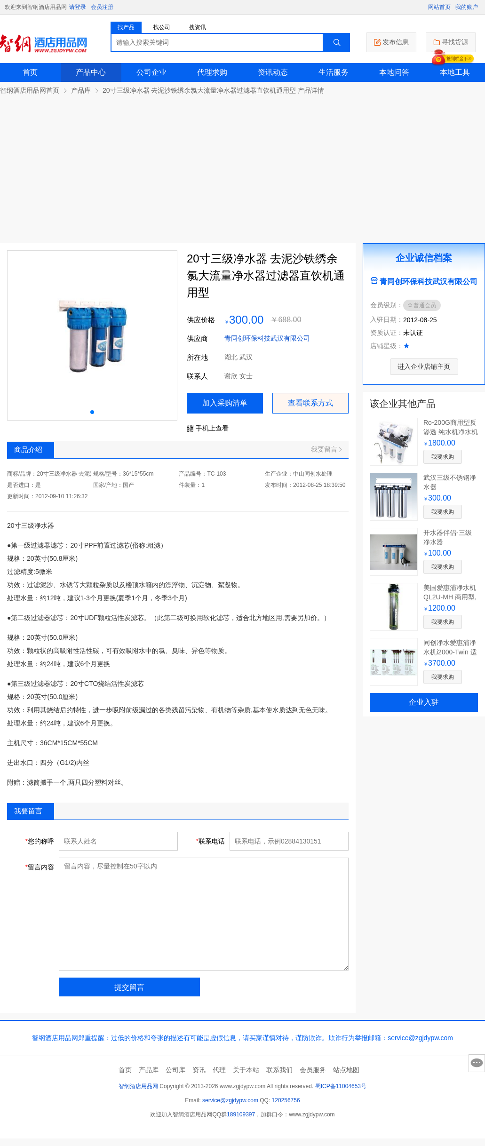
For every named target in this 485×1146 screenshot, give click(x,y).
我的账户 (466, 7)
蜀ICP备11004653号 (340, 1086)
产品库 (81, 90)
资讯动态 (273, 72)
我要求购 (442, 457)
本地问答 (394, 72)
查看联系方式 (310, 403)
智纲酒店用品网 (138, 1086)
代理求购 (212, 72)
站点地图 (346, 1070)
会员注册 (102, 7)
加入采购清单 (224, 403)
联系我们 (279, 1070)
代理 (219, 1070)
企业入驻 (424, 702)
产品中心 (91, 72)
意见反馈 (477, 1063)
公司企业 (151, 72)
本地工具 (455, 72)
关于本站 (246, 1070)
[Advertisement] (242, 165)
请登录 (77, 7)
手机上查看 (208, 428)
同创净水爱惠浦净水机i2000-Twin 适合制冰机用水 (450, 652)
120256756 (286, 1100)
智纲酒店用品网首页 (29, 90)
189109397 (241, 1114)
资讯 (199, 1070)
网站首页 (439, 7)
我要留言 (326, 449)
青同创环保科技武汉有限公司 (267, 338)
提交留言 (129, 987)
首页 (30, 72)
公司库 (175, 1070)
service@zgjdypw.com (230, 1100)
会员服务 (313, 1070)
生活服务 (333, 72)
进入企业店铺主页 (424, 366)
